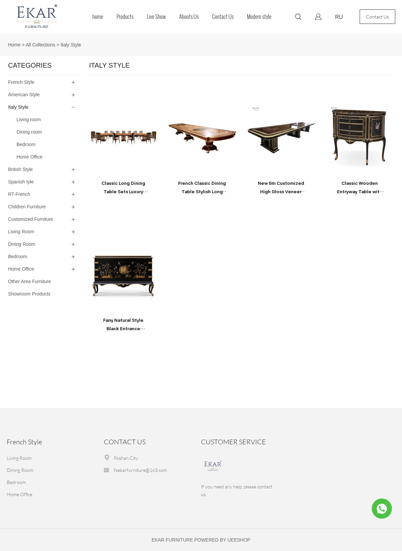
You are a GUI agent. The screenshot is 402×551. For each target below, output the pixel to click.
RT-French (19, 194)
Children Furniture (27, 206)
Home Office (21, 269)
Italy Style (71, 44)
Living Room (21, 231)
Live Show (156, 17)
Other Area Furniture (29, 281)
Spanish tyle (21, 181)
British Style (20, 169)
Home (14, 44)
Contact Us (223, 17)
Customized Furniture (30, 219)
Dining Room (21, 244)
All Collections (40, 44)
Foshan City (126, 458)
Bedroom (17, 256)
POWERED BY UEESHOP (222, 540)
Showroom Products (29, 294)
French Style (21, 82)
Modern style (259, 17)
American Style (24, 94)
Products (125, 17)
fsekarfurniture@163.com (140, 470)
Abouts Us (189, 17)
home (97, 17)
